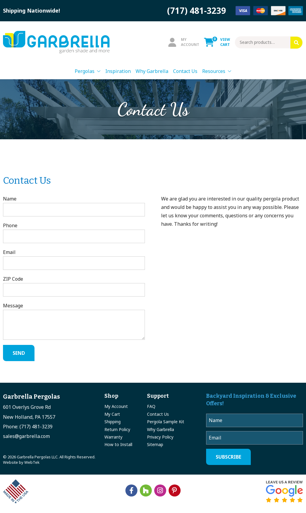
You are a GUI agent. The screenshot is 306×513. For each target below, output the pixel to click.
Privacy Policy (160, 437)
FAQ (151, 406)
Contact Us (185, 71)
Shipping (112, 421)
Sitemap (155, 444)
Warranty (113, 437)
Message (74, 321)
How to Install (118, 444)
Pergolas (84, 71)
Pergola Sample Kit (165, 421)
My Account (116, 406)
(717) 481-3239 (196, 10)
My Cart (112, 414)
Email (74, 259)
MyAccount (183, 42)
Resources (213, 71)
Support (158, 396)
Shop (111, 396)
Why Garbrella (152, 71)
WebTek (32, 462)
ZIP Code (74, 286)
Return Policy (117, 429)
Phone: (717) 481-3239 (27, 426)
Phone (74, 232)
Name (74, 205)
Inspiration (118, 71)
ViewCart (217, 42)
